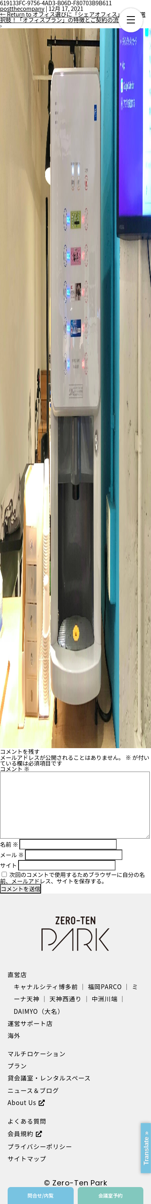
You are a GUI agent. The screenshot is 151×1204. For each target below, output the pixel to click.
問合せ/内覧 (40, 1195)
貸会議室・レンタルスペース (49, 1077)
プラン (17, 1065)
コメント (14, 769)
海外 (14, 1035)
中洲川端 (105, 998)
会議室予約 (110, 1195)
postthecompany (22, 8)
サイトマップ (27, 1158)
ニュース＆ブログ (33, 1090)
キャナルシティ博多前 (46, 986)
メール (12, 855)
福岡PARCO (105, 986)
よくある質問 (27, 1120)
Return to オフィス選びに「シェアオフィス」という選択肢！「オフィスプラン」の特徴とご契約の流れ (72, 17)
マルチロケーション (37, 1053)
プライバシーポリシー (40, 1146)
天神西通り (66, 998)
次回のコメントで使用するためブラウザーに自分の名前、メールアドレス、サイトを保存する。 (72, 877)
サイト (8, 865)
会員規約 (20, 1133)
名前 (9, 844)
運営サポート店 (30, 1023)
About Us (22, 1102)
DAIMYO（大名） (39, 1011)
